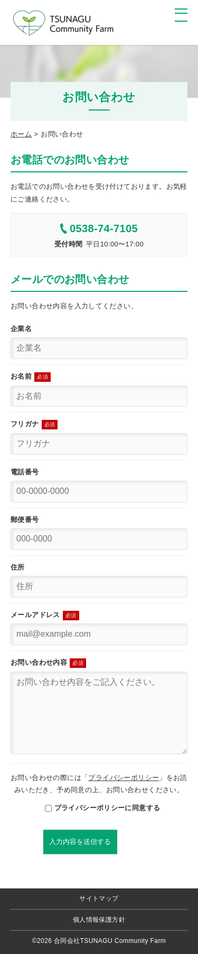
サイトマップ (98, 898)
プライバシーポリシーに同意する (99, 808)
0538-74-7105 (99, 228)
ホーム (21, 134)
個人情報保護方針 (99, 919)
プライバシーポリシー (123, 778)
